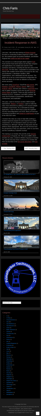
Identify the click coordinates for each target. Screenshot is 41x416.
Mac (7, 353)
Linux (7, 351)
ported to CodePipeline (26, 113)
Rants (7, 370)
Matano (13, 103)
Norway (8, 357)
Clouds (8, 331)
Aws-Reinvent (10, 325)
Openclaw (9, 359)
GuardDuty (11, 86)
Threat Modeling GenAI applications (12, 230)
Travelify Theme (29, 412)
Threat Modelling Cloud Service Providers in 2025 (16, 249)
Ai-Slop (8, 317)
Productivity (9, 365)
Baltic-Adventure (10, 329)
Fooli (33, 62)
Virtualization (9, 388)
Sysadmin (9, 382)
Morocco (8, 355)
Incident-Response (11, 343)
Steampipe (31, 88)
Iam (7, 341)
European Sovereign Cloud (10, 193)
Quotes (8, 367)
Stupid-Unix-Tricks (11, 380)
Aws (7, 321)
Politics (8, 363)
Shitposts (8, 374)
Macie (10, 88)
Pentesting (9, 361)
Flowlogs (5, 86)
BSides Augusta (30, 52)
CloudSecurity (15, 49)
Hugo (15, 412)
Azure (7, 327)
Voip (7, 390)
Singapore (9, 376)
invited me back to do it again (19, 58)
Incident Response (7, 49)
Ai (6, 316)
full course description (25, 141)
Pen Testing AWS (8, 148)
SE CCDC (5, 69)
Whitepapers (9, 392)
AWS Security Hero (32, 148)
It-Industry (9, 345)
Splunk (23, 86)
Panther (20, 103)
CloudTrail (15, 84)
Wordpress (9, 394)
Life (7, 349)
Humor (8, 339)
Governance (9, 337)
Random (8, 369)
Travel (8, 386)
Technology (9, 384)
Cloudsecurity (10, 333)
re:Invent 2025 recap (9, 211)
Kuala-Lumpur (10, 347)
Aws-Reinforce (10, 323)
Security (8, 372)
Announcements (10, 319)
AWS (37, 47)
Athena (18, 86)
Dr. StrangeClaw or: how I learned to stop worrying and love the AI (19, 174)
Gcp (7, 335)
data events (30, 84)
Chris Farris (10, 8)
